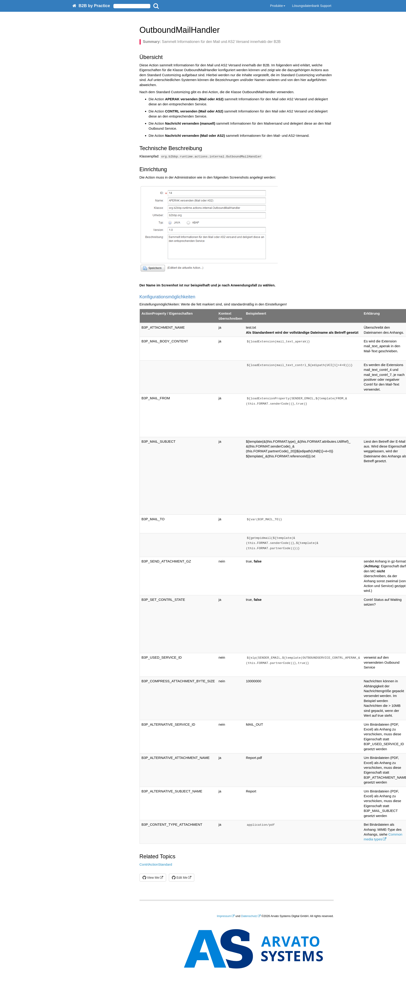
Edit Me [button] (179, 877)
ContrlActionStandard (156, 864)
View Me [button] (151, 877)
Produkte (277, 6)
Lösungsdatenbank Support (311, 6)
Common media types (383, 836)
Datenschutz (249, 916)
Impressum (224, 916)
